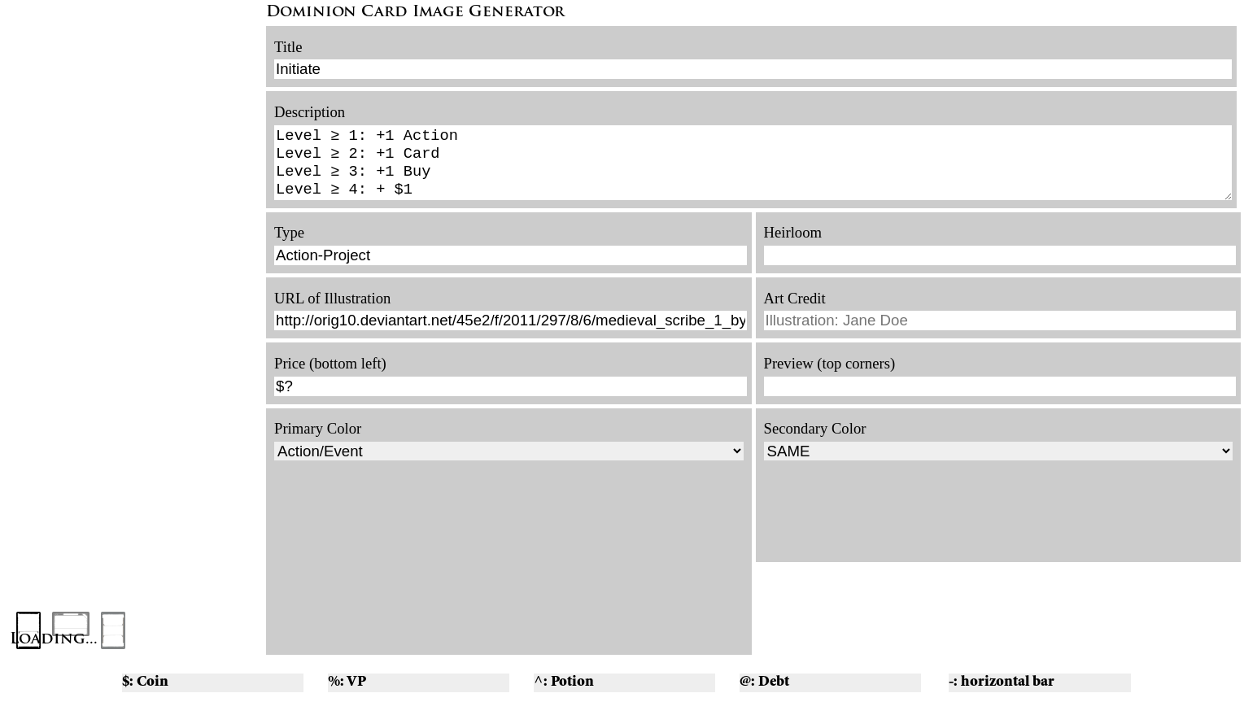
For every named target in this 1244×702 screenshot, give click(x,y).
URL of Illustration (332, 307)
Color (344, 438)
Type (289, 242)
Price (289, 373)
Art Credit (795, 307)
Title (288, 46)
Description (309, 111)
